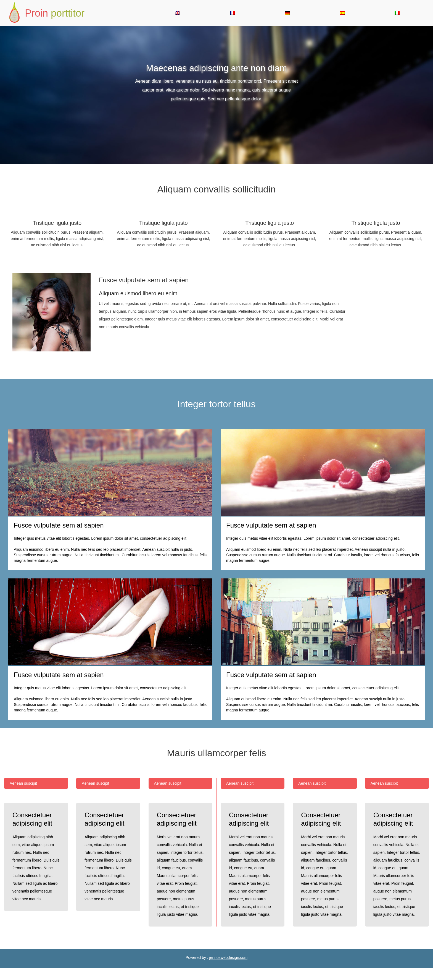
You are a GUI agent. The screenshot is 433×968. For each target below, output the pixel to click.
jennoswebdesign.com (228, 957)
